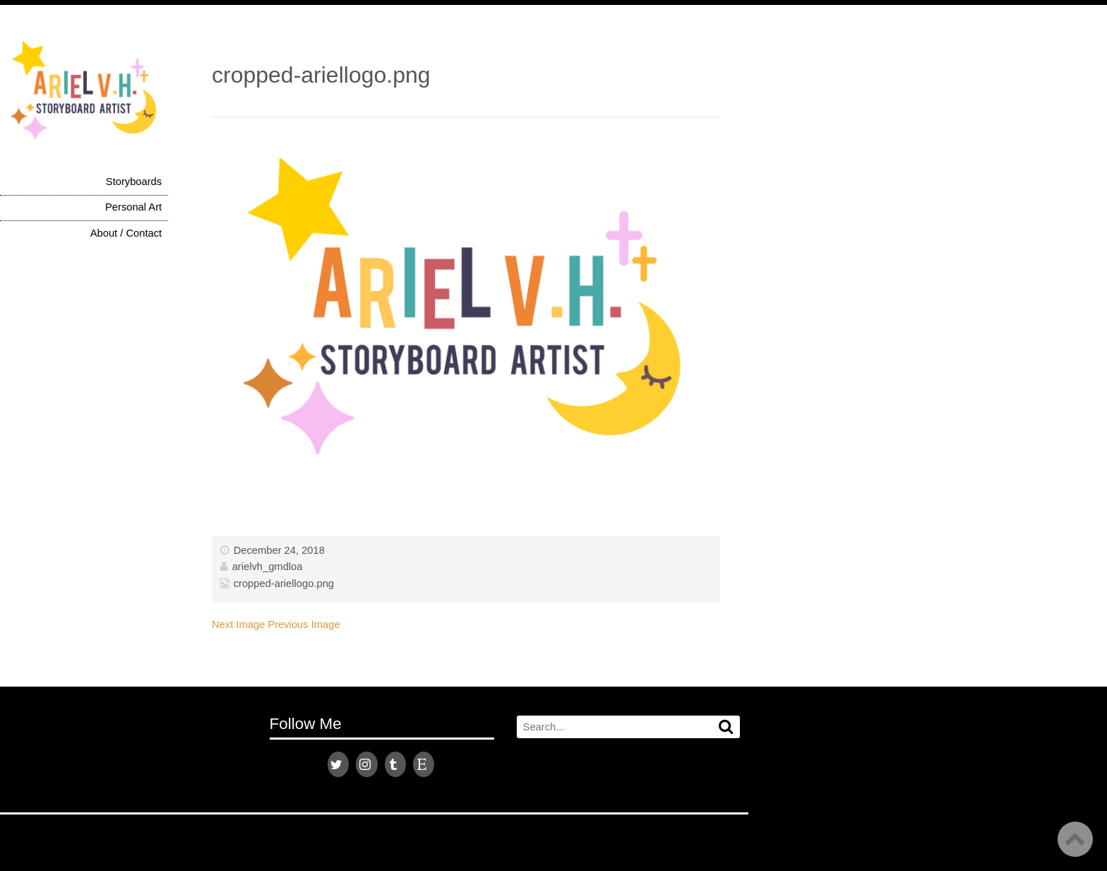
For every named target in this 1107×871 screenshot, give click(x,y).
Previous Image (304, 624)
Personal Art (133, 207)
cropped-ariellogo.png (284, 583)
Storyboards (134, 181)
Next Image (238, 624)
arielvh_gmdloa (267, 566)
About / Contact (126, 233)
